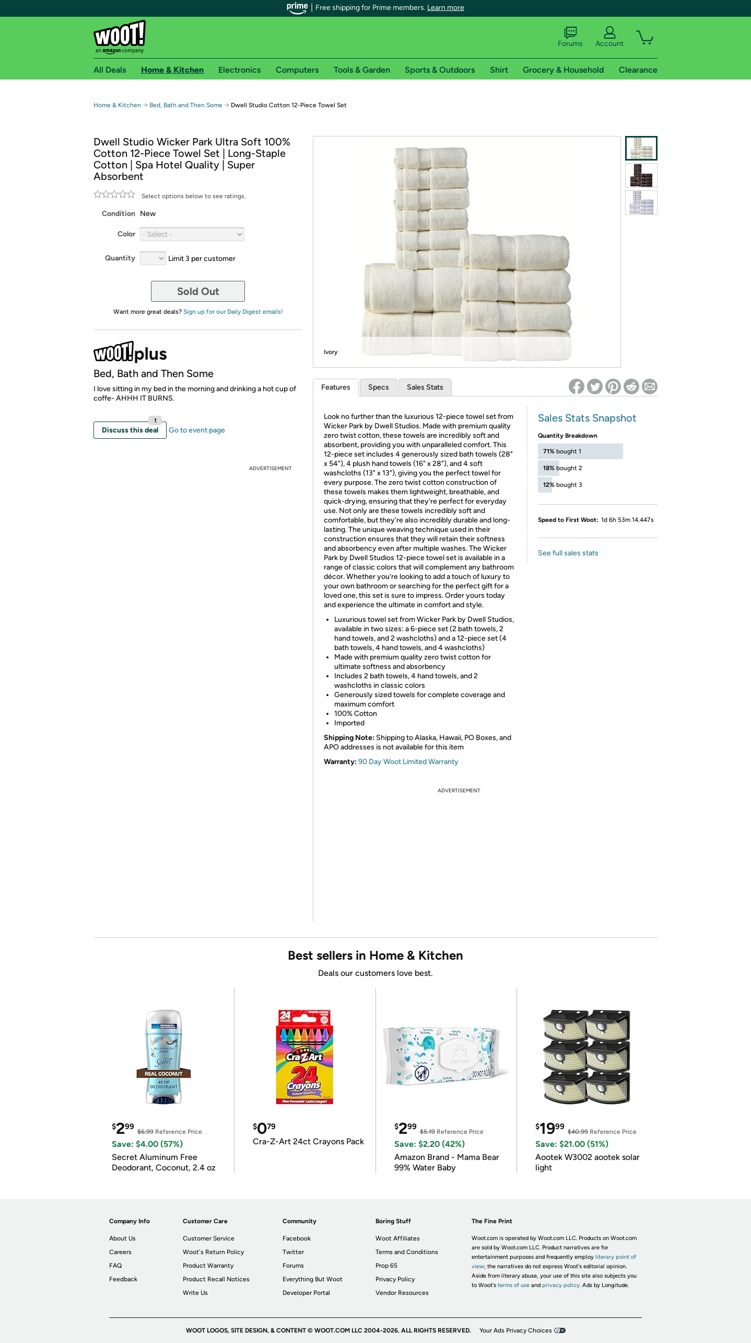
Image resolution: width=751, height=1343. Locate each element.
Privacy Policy (395, 1279)
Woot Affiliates (398, 1238)
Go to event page (197, 430)
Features (335, 387)
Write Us (195, 1292)
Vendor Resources (402, 1292)
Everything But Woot (313, 1279)
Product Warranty (208, 1265)
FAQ (115, 1265)
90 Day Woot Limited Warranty (408, 761)
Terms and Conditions (407, 1252)
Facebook (297, 1238)
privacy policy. (561, 1285)
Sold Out (198, 291)
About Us (122, 1238)
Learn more (445, 7)
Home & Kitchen (117, 105)
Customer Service (208, 1238)
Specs (378, 387)
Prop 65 (386, 1265)
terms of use (514, 1285)
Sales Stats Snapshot (587, 418)
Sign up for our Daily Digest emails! (233, 311)
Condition (118, 213)
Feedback (123, 1279)
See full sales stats (568, 553)
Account (609, 37)
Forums (570, 37)
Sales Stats (425, 387)
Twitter (293, 1252)
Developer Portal (306, 1292)
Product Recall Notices (216, 1279)
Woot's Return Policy (213, 1252)
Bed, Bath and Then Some (185, 105)
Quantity (120, 258)
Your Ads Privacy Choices (515, 1330)
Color (126, 234)
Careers (120, 1252)
